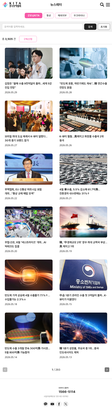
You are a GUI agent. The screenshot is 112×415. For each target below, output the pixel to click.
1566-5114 (67, 392)
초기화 (104, 26)
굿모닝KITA (34, 15)
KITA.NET (11, 5)
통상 (49, 15)
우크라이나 (79, 15)
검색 (90, 26)
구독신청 (28, 39)
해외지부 (62, 15)
